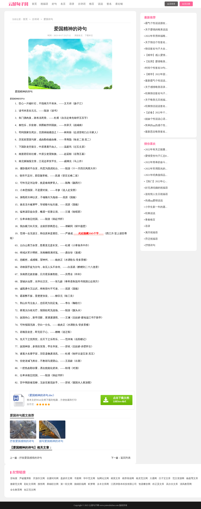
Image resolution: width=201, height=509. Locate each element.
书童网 (77, 478)
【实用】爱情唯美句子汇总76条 (162, 61)
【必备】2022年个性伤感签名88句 (164, 112)
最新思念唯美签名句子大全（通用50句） (167, 131)
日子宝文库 (164, 478)
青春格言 (150, 219)
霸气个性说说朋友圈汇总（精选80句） (166, 23)
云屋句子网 (94, 505)
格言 (91, 4)
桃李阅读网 (128, 478)
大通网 (153, 478)
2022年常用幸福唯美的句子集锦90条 (165, 36)
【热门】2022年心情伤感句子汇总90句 (166, 181)
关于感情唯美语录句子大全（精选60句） (167, 87)
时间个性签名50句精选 (157, 68)
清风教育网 (186, 484)
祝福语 (44, 4)
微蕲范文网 (16, 484)
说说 (100, 4)
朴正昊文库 (158, 484)
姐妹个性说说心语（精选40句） (162, 119)
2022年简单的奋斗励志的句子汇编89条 (166, 162)
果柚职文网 (53, 484)
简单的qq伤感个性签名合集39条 (162, 125)
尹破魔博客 (25, 478)
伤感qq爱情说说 (154, 200)
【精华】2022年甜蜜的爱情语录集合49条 (167, 74)
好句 (54, 4)
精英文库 (115, 478)
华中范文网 (89, 478)
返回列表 (126, 457)
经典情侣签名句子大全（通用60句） (165, 93)
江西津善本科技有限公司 (124, 484)
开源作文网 (39, 478)
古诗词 (81, 4)
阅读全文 (79, 35)
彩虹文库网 (30, 484)
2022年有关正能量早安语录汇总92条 (165, 149)
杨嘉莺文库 (192, 478)
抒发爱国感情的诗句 (30, 457)
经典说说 (150, 213)
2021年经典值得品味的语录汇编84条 (165, 175)
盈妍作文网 (66, 478)
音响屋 (13, 478)
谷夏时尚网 (53, 478)
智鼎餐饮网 (144, 484)
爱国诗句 (48, 19)
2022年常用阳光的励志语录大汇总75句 (166, 168)
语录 (71, 4)
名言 (63, 4)
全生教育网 (16, 490)
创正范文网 (30, 490)
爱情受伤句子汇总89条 (157, 155)
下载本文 (89, 35)
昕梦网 (91, 484)
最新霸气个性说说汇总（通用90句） (165, 80)
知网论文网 (103, 478)
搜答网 (41, 484)
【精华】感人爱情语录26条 (160, 55)
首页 (34, 4)
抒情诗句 (150, 245)
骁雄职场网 (80, 484)
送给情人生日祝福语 (156, 194)
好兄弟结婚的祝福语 (156, 187)
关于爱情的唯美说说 (156, 29)
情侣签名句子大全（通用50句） (162, 48)
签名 (109, 4)
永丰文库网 (103, 484)
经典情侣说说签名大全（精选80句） (165, 106)
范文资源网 (178, 478)
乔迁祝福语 (151, 238)
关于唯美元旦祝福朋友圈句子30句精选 (166, 99)
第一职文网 (66, 484)
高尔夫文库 (172, 484)
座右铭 (119, 4)
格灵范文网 (142, 478)
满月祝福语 (151, 232)
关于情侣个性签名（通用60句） (162, 42)
